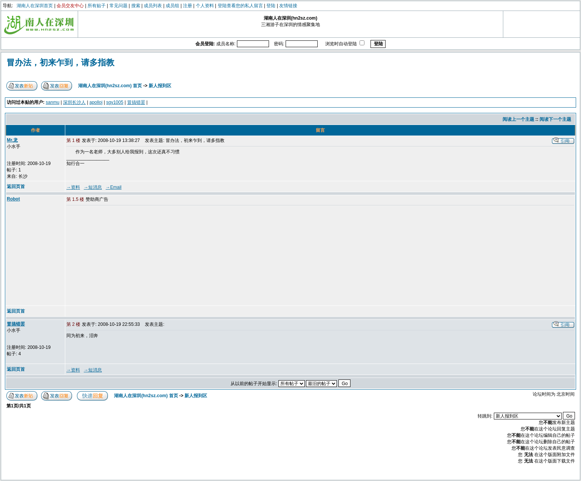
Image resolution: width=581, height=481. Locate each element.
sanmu (52, 102)
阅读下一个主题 (555, 119)
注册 (187, 5)
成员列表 (153, 5)
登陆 (270, 5)
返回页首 (16, 186)
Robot (13, 199)
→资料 (73, 187)
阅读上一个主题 (518, 119)
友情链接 (288, 5)
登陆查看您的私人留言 (240, 5)
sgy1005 (114, 102)
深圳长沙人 (74, 102)
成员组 (172, 5)
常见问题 (118, 5)
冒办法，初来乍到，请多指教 (60, 62)
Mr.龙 (12, 140)
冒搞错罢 (136, 102)
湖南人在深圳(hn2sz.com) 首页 (110, 85)
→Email (113, 187)
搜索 (135, 5)
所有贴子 (97, 5)
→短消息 (93, 187)
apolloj (96, 102)
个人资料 (205, 5)
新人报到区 (160, 85)
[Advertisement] (124, 256)
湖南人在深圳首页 (35, 5)
